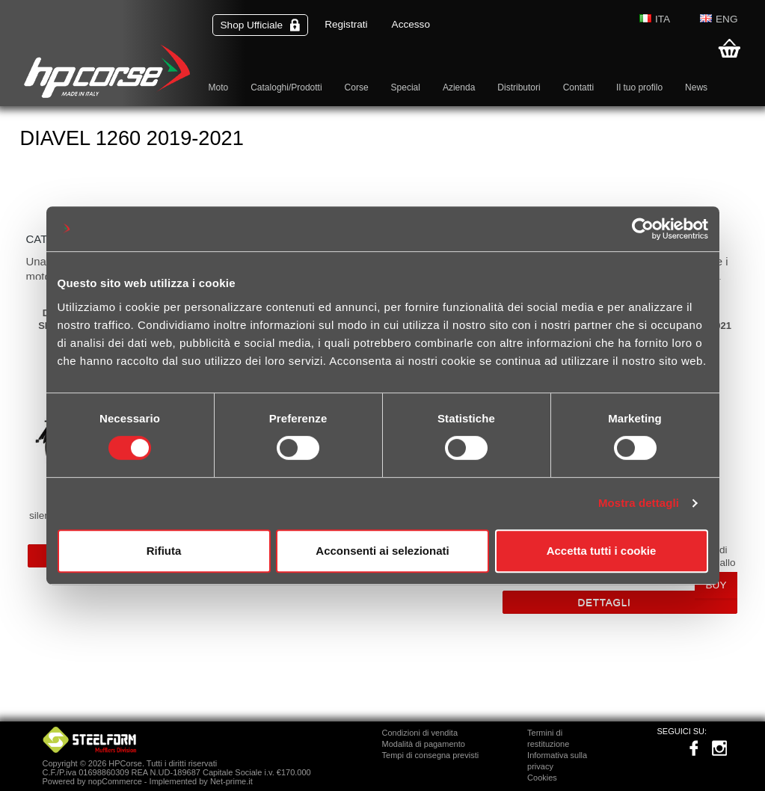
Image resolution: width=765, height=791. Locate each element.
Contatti (578, 87)
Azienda (459, 87)
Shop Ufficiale (261, 25)
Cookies (542, 777)
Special (405, 87)
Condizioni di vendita (420, 732)
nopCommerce (115, 781)
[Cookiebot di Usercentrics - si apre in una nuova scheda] (642, 229)
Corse (357, 87)
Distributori (518, 87)
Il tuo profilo (639, 87)
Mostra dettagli (638, 502)
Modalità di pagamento (423, 743)
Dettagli (604, 602)
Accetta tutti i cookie (602, 550)
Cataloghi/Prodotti (286, 87)
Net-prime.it (231, 781)
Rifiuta (164, 550)
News (696, 87)
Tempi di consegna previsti (430, 755)
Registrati (346, 24)
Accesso (411, 24)
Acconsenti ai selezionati (382, 550)
